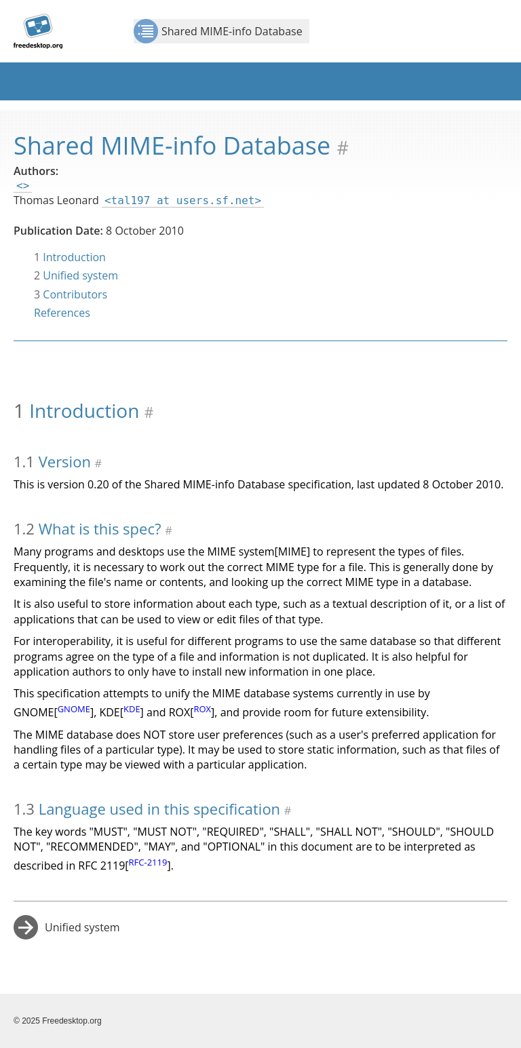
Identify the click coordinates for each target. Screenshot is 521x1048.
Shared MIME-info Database (218, 31)
